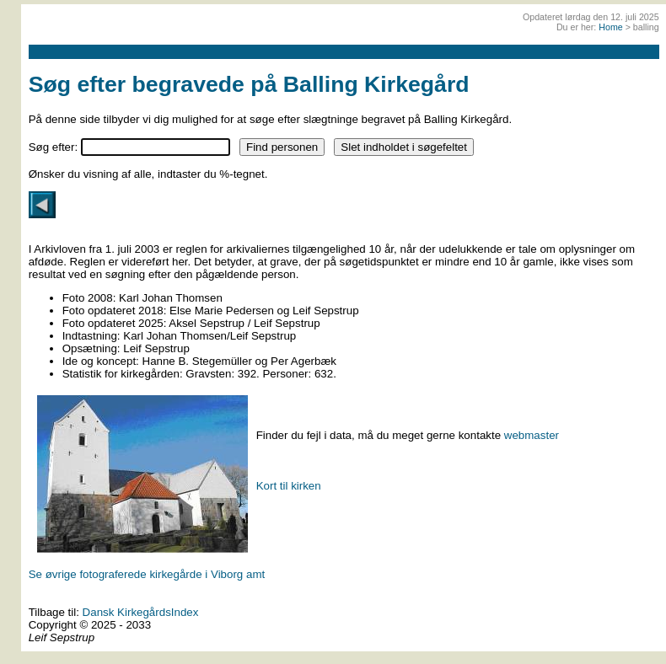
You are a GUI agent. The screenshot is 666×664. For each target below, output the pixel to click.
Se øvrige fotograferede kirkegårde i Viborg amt (147, 574)
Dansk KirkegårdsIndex (141, 612)
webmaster (531, 435)
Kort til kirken (288, 485)
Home (610, 27)
